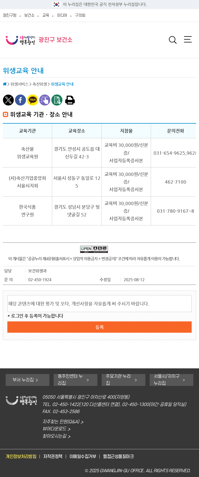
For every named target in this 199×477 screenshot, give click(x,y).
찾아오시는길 (54, 436)
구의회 (80, 15)
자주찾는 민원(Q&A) (60, 422)
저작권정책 (52, 456)
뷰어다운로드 (54, 429)
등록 (99, 327)
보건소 (29, 15)
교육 (45, 15)
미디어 (62, 15)
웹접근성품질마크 (118, 456)
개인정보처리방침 (21, 456)
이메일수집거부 (82, 456)
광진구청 (9, 15)
